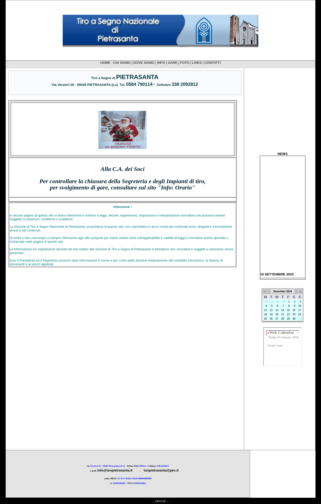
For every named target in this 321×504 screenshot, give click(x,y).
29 (288, 318)
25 (265, 318)
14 (283, 310)
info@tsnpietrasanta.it (114, 470)
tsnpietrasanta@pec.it (161, 470)
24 (300, 314)
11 (265, 310)
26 (271, 318)
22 (288, 314)
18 (265, 314)
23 (294, 314)
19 (271, 314)
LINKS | (198, 63)
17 (300, 310)
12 (271, 310)
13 (277, 310)
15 (288, 310)
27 (277, 318)
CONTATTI (212, 63)
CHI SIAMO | (123, 63)
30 (294, 318)
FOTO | (186, 63)
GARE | (174, 63)
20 (277, 314)
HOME (105, 63)
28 (283, 318)
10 (300, 306)
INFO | (162, 63)
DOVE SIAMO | (145, 63)
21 (283, 314)
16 (294, 310)
